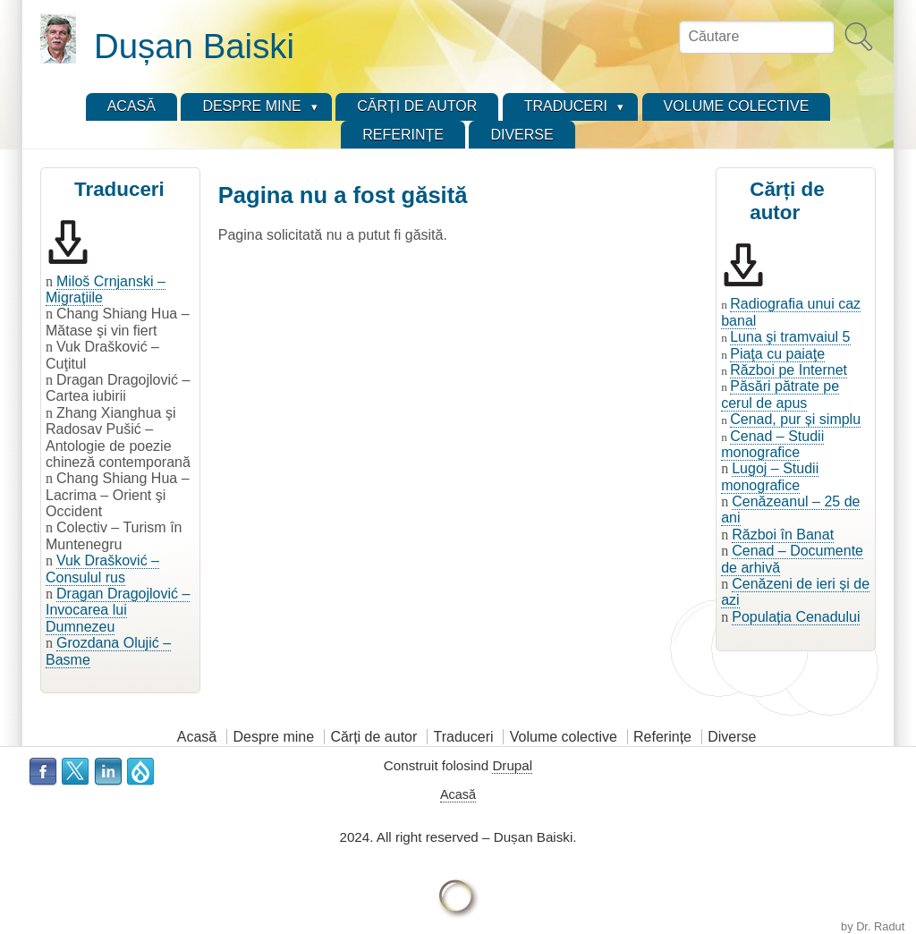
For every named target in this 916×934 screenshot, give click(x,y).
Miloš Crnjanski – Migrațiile (105, 289)
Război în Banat (783, 534)
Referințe (662, 736)
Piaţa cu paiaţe (777, 353)
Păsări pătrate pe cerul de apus (780, 394)
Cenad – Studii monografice (772, 444)
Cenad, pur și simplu (795, 419)
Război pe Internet (788, 370)
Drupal (512, 765)
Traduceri (464, 736)
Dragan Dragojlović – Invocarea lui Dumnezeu (118, 610)
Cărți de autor (373, 736)
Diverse (732, 736)
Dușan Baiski (194, 46)
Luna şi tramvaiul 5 (790, 336)
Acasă (196, 736)
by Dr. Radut (872, 926)
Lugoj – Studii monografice (769, 476)
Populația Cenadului (796, 616)
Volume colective (563, 736)
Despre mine (273, 736)
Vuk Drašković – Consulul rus (102, 568)
